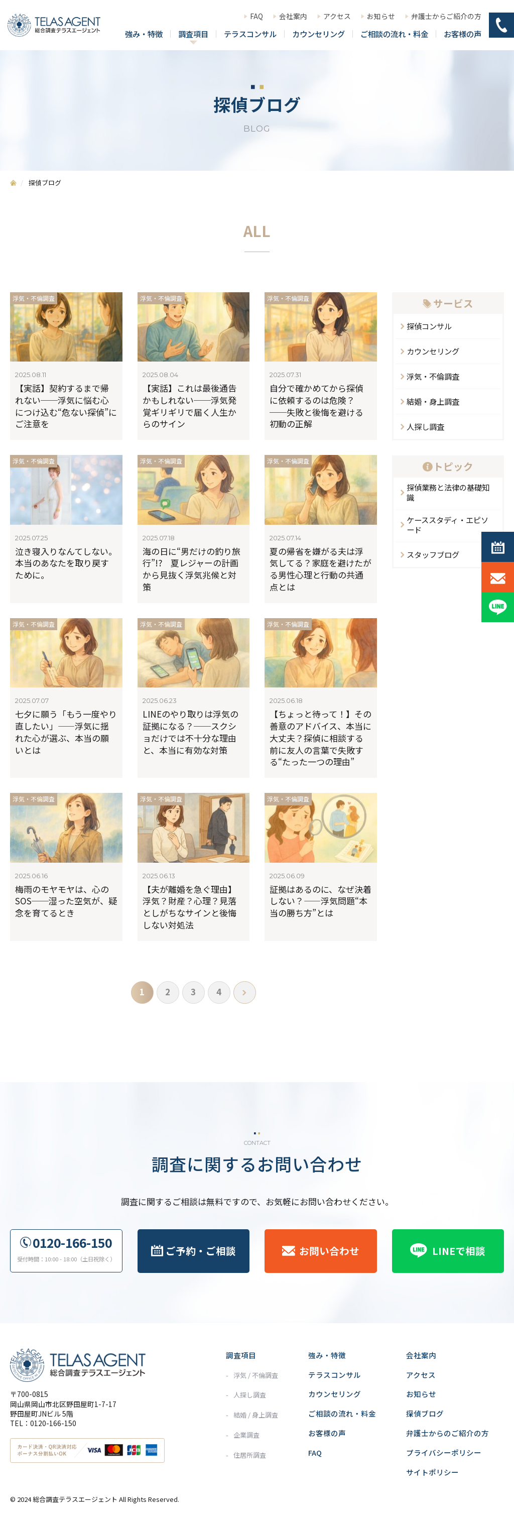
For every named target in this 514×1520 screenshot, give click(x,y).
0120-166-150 (72, 1242)
